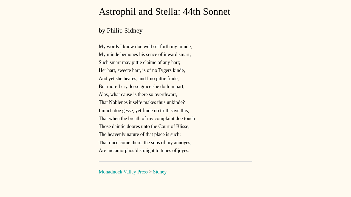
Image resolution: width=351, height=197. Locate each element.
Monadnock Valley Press (123, 172)
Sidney (160, 172)
